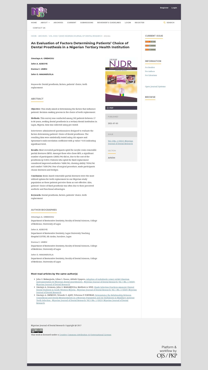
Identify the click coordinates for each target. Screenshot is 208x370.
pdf (111, 108)
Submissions (86, 22)
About (44, 22)
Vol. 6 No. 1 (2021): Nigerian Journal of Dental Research (75, 36)
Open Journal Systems (155, 86)
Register (139, 22)
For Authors (150, 71)
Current (71, 22)
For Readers (150, 67)
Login (128, 22)
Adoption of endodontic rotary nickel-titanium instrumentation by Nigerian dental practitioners (82, 280)
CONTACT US (39, 28)
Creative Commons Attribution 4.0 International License (85, 334)
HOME (34, 22)
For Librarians (151, 75)
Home (34, 36)
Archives (58, 22)
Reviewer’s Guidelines (109, 22)
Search (170, 22)
